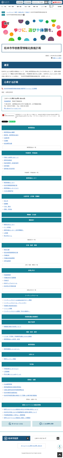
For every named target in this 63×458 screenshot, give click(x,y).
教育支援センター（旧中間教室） (14, 230)
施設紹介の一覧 (31, 239)
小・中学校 (7, 227)
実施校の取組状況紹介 (10, 305)
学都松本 (6, 255)
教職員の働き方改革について (12, 326)
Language (28, 2)
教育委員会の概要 (9, 132)
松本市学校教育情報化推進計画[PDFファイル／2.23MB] (20, 88)
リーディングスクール (31, 295)
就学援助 (6, 166)
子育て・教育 (11, 6)
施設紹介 (31, 220)
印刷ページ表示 (57, 58)
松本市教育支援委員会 (10, 392)
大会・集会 (7, 206)
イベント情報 (8, 308)
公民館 (6, 233)
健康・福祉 (19, 6)
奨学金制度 (7, 261)
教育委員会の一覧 (31, 147)
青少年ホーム (8, 235)
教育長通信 (31, 344)
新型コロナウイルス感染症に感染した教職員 (17, 417)
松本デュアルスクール (10, 283)
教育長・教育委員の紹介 (11, 135)
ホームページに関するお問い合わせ (31, 445)
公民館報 (6, 371)
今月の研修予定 (8, 191)
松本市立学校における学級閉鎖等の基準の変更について (20, 412)
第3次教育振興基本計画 (11, 252)
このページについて (40, 438)
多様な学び (21, 12)
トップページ (10, 12)
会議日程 (6, 138)
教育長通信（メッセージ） (12, 349)
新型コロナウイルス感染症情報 (31, 405)
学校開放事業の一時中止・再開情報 (14, 415)
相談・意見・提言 (31, 332)
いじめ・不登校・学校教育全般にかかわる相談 (18, 336)
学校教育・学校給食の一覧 (31, 172)
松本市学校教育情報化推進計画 (15, 14)
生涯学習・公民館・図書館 (31, 196)
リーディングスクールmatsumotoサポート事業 (18, 300)
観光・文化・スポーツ (52, 6)
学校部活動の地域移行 (31, 316)
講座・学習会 (8, 209)
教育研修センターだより (11, 188)
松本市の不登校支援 (10, 286)
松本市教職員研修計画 (10, 185)
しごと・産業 (43, 6)
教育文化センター (9, 224)
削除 (24, 15)
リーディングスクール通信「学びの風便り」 (17, 311)
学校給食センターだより (11, 368)
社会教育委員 (8, 384)
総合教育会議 (8, 143)
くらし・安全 (3, 6)
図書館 (6, 203)
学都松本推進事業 (9, 258)
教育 (16, 12)
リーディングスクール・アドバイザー (15, 303)
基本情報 (59, 6)
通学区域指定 (8, 160)
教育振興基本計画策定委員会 (12, 387)
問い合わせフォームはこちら (12, 108)
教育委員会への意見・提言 (12, 339)
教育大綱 (6, 249)
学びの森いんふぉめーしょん (12, 374)
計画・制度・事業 (31, 245)
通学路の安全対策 (9, 168)
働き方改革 (31, 322)
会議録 (6, 140)
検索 (50, 2)
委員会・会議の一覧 (31, 399)
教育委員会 (31, 127)
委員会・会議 (31, 379)
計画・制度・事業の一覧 (31, 264)
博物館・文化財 (31, 214)
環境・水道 (35, 6)
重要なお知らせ (57, 2)
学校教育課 (7, 101)
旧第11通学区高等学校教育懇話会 (14, 390)
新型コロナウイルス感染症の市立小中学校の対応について (21, 409)
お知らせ (31, 354)
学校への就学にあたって (11, 157)
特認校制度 (7, 275)
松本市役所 (13, 438)
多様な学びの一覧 (31, 290)
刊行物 (31, 364)
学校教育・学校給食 (31, 153)
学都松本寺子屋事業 (10, 277)
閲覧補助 (21, 2)
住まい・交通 (27, 6)
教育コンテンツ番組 (10, 359)
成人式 (6, 201)
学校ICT (27, 12)
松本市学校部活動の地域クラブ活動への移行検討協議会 (20, 395)
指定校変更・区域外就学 (11, 163)
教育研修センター (31, 178)
